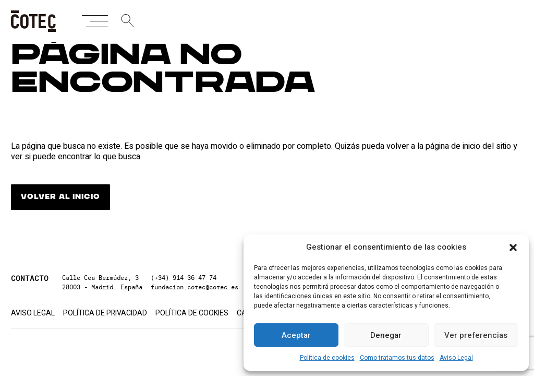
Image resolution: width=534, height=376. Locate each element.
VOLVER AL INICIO (60, 197)
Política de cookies (327, 357)
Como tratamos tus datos (397, 357)
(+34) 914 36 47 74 (183, 277)
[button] (513, 247)
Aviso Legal (456, 357)
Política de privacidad (105, 313)
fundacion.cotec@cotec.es (194, 287)
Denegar (386, 335)
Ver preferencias (475, 335)
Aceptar (296, 335)
